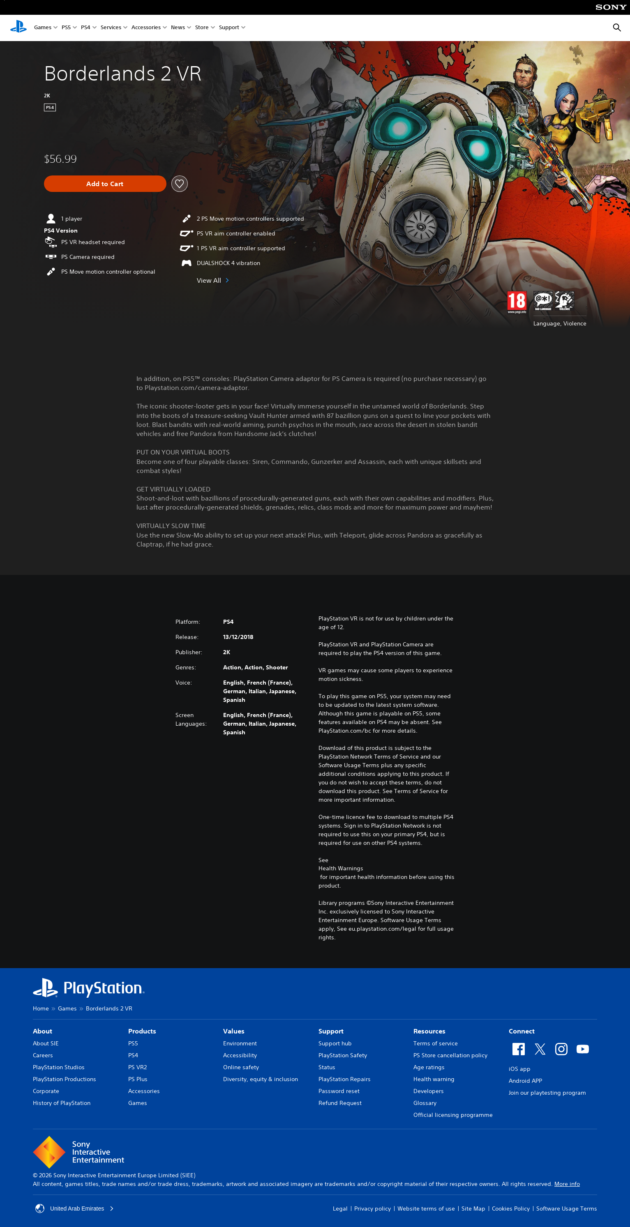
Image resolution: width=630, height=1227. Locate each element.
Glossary (424, 1103)
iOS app (520, 1068)
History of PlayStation (61, 1103)
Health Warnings (340, 868)
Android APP (525, 1080)
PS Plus (138, 1079)
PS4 (85, 28)
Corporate (46, 1091)
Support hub (335, 1043)
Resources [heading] (429, 1031)
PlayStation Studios (59, 1067)
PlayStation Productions (64, 1079)
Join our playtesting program (547, 1092)
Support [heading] (331, 1031)
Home (41, 1008)
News (178, 28)
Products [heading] (142, 1031)
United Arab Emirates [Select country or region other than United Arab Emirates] (75, 1208)
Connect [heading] (522, 1031)
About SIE (46, 1043)
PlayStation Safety (342, 1055)
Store (202, 28)
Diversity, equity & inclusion (260, 1079)
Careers (43, 1055)
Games (42, 28)
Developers (428, 1091)
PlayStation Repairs (344, 1079)
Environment (240, 1043)
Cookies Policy (511, 1208)
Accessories (146, 28)
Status (326, 1067)
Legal (340, 1208)
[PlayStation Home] (18, 28)
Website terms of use (426, 1208)
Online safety (241, 1067)
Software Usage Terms (566, 1208)
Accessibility (240, 1055)
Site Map (473, 1208)
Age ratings (429, 1067)
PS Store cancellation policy (450, 1055)
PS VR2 (137, 1067)
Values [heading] (234, 1031)
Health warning (434, 1079)
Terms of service (435, 1043)
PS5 (66, 28)
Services (111, 28)
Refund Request (340, 1103)
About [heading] (42, 1031)
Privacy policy (372, 1208)
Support (229, 28)
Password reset (339, 1091)
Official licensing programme (453, 1115)
